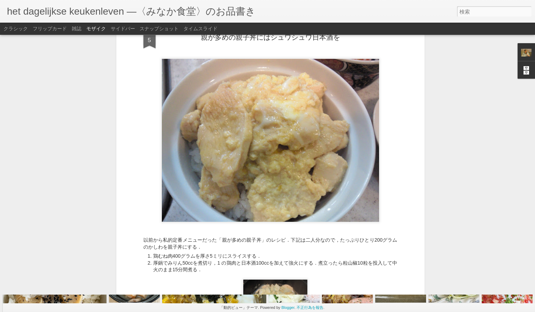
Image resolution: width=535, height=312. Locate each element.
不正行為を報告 (310, 307)
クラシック (15, 28)
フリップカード (50, 28)
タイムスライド (200, 28)
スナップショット (159, 28)
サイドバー (123, 28)
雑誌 (76, 28)
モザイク (96, 28)
